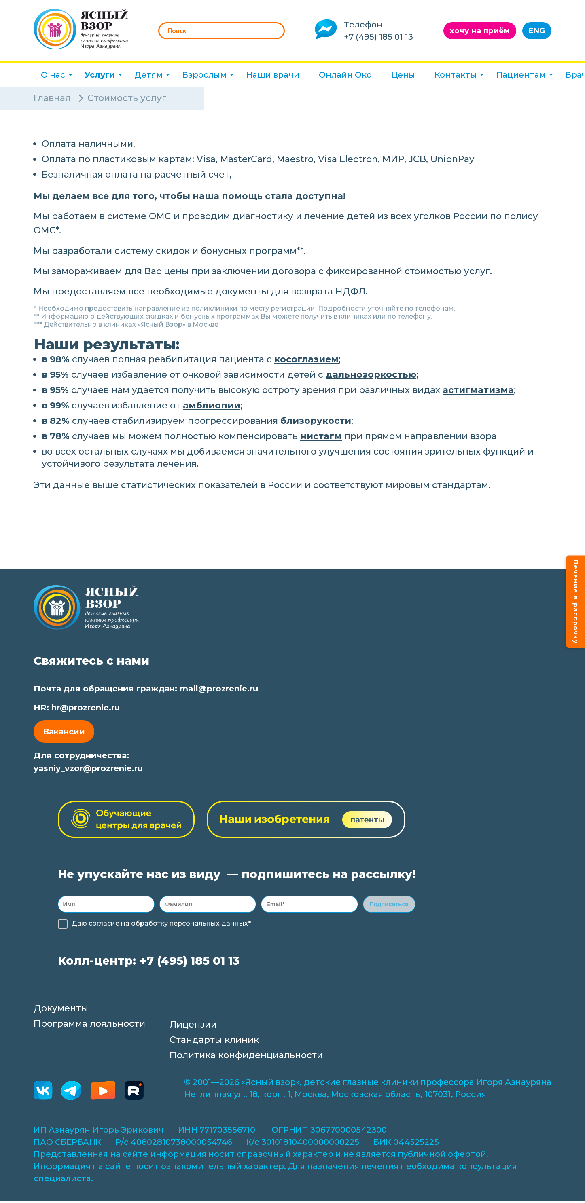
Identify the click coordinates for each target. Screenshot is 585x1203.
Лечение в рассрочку (575, 601)
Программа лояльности (89, 1026)
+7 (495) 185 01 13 (378, 37)
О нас (53, 75)
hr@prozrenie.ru (85, 707)
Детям (148, 75)
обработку (149, 926)
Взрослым (204, 75)
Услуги (100, 75)
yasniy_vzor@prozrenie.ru (88, 768)
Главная (52, 98)
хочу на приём (480, 30)
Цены (403, 75)
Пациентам (521, 75)
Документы (61, 1010)
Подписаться (389, 905)
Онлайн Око (345, 75)
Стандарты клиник (214, 1042)
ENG (537, 30)
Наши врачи (272, 75)
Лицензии (193, 1026)
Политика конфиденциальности (246, 1057)
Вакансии (64, 731)
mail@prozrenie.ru (219, 688)
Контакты (456, 75)
